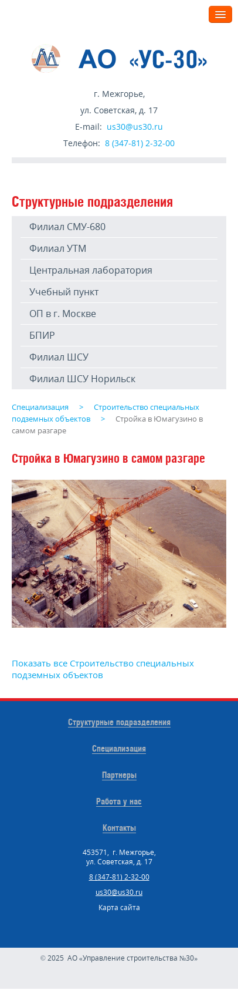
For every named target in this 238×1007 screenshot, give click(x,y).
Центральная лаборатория (90, 270)
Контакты (119, 828)
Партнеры (119, 775)
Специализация (119, 748)
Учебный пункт (63, 291)
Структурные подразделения (119, 722)
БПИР (42, 335)
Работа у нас (119, 801)
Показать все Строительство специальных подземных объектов (103, 669)
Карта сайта (119, 907)
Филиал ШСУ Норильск (82, 378)
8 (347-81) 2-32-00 (140, 143)
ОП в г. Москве (62, 313)
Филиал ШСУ (59, 357)
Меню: (186, 14)
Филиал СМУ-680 (67, 226)
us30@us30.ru (135, 126)
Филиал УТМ (57, 248)
